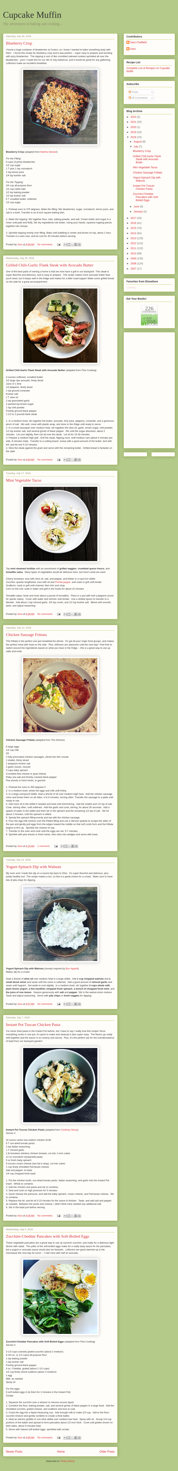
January (139, 211)
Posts (133, 92)
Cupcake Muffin (32, 15)
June (137, 206)
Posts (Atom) (68, 1461)
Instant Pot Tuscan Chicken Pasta (33, 1024)
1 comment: (44, 846)
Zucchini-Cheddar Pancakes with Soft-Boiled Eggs (47, 1236)
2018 (134, 137)
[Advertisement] (141, 389)
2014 (134, 233)
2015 (134, 228)
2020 (134, 127)
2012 (134, 243)
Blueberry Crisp (19, 43)
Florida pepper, (63, 582)
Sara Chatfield (138, 42)
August (138, 141)
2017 (134, 218)
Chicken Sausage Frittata (26, 634)
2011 (134, 248)
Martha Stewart (48, 151)
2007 (134, 268)
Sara (133, 48)
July (136, 146)
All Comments (138, 97)
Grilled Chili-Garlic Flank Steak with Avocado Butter (49, 265)
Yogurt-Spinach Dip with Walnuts (33, 866)
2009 (134, 258)
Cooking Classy (69, 1129)
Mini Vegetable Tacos (23, 480)
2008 (134, 263)
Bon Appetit (72, 968)
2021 (134, 121)
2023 (134, 116)
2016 (134, 223)
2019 (134, 132)
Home (61, 1451)
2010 (134, 253)
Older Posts (107, 1451)
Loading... (132, 287)
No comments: (45, 244)
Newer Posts (14, 1451)
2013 (134, 238)
